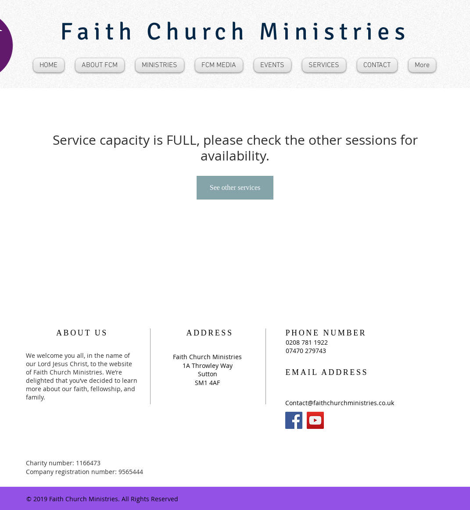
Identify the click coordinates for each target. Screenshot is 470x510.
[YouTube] (315, 420)
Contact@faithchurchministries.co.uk (339, 403)
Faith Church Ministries (235, 31)
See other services (235, 187)
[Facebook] (293, 420)
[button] (100, 65)
